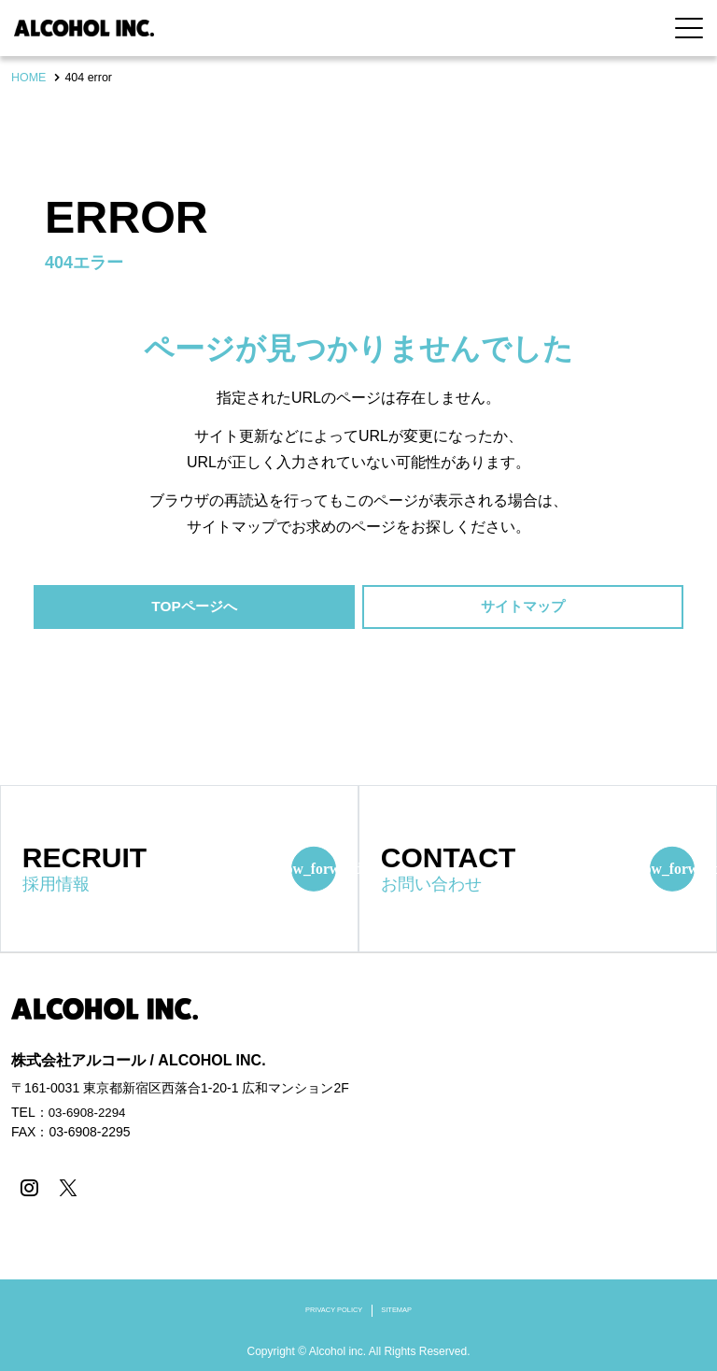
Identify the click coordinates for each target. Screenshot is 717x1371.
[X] (65, 1188)
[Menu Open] (689, 28)
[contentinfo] (358, 1162)
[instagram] (27, 1188)
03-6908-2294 (89, 1114)
